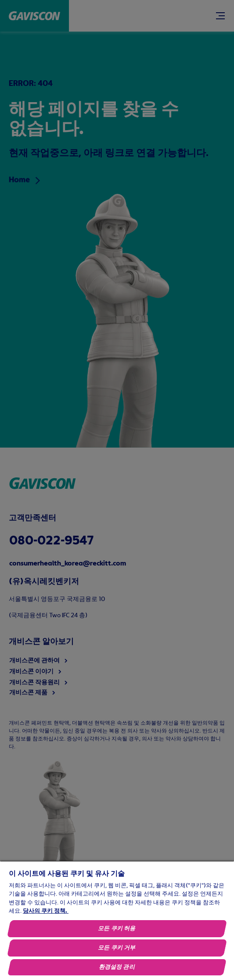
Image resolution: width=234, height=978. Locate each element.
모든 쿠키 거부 (117, 948)
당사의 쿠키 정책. (45, 911)
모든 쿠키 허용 (117, 929)
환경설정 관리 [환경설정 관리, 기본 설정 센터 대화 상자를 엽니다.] (117, 967)
